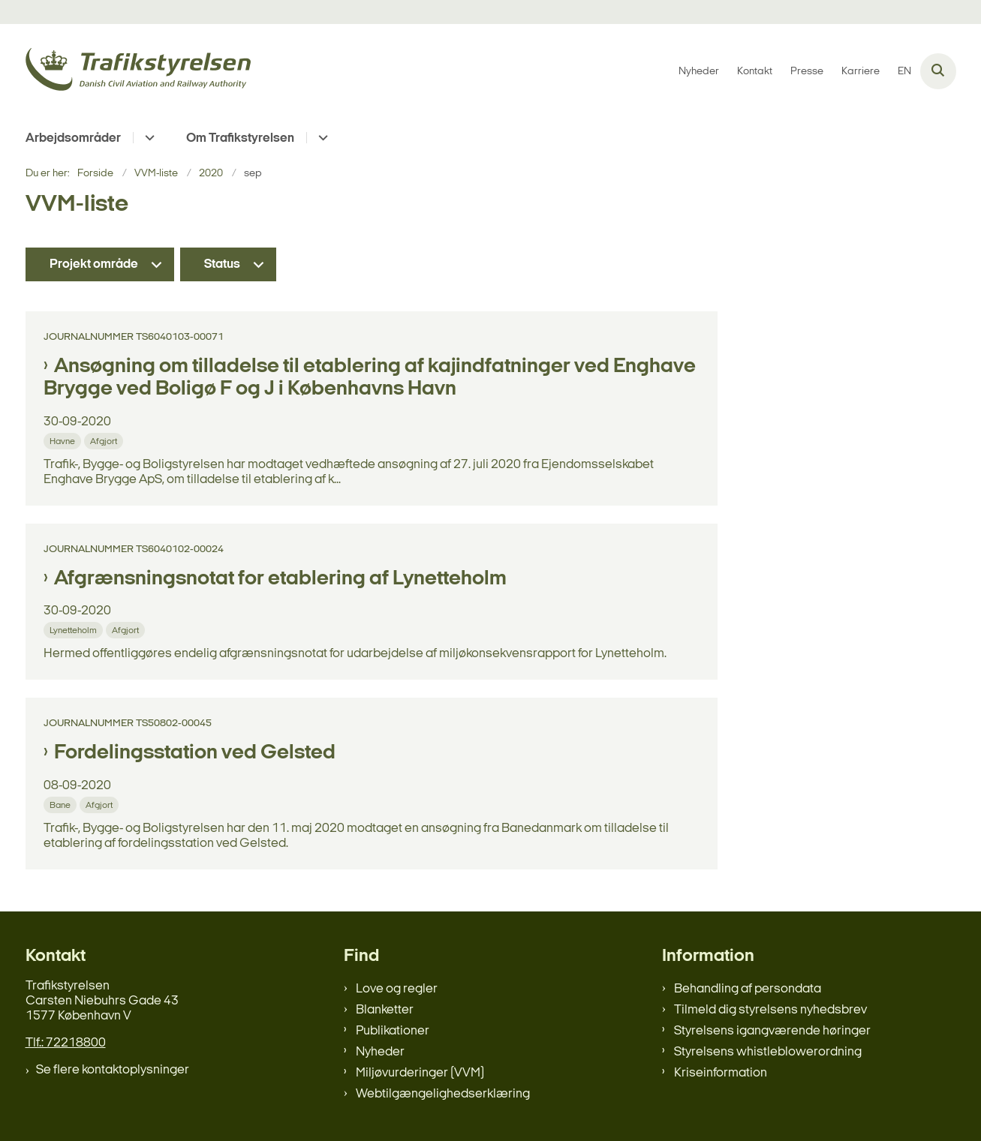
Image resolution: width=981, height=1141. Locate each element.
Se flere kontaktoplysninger (112, 1070)
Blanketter (385, 1010)
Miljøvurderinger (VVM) (420, 1073)
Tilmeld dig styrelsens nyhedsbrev (770, 1010)
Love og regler (397, 989)
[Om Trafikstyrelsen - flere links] (321, 137)
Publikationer (392, 1031)
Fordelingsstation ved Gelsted (195, 753)
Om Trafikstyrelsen (240, 138)
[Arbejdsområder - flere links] (147, 137)
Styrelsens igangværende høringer (772, 1031)
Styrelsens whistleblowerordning (768, 1052)
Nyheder (380, 1052)
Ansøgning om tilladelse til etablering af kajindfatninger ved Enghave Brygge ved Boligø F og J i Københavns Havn (370, 378)
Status (222, 264)
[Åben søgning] (938, 71)
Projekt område (94, 264)
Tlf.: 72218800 (66, 1043)
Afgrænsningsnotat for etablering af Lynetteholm (280, 579)
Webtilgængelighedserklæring (443, 1094)
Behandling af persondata (747, 989)
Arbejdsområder (73, 138)
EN (904, 72)
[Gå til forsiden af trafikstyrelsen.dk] (138, 71)
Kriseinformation (720, 1073)
